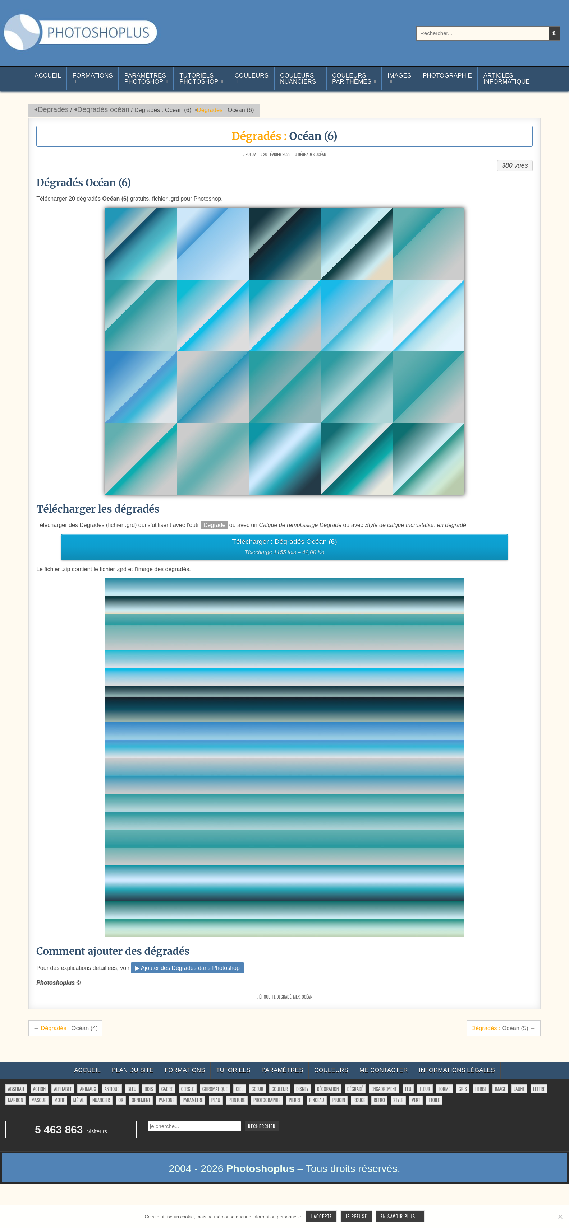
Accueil (48, 78)
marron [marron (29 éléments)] (15, 1099)
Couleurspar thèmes (351, 78)
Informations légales (457, 1070)
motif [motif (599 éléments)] (59, 1099)
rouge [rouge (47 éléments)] (359, 1099)
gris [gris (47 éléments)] (463, 1088)
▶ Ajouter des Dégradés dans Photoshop (187, 968)
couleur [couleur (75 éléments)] (280, 1088)
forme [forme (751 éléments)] (444, 1088)
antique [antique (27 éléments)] (111, 1088)
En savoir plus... (400, 1216)
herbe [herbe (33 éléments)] (480, 1088)
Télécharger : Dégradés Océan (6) (284, 547)
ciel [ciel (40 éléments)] (239, 1088)
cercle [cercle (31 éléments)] (187, 1088)
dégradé (283, 997)
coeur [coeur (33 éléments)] (257, 1088)
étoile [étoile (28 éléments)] (434, 1099)
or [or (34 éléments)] (120, 1099)
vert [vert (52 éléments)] (416, 1099)
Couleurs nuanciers (298, 78)
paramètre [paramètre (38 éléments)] (193, 1099)
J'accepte (321, 1216)
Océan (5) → (503, 1028)
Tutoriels (233, 1070)
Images (399, 75)
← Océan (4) (65, 1028)
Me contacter (383, 1070)
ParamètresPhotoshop (145, 78)
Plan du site (132, 1070)
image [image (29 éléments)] (500, 1088)
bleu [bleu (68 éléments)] (132, 1088)
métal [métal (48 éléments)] (78, 1099)
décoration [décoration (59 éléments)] (328, 1088)
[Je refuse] (560, 1216)
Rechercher (262, 1126)
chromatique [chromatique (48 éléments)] (215, 1088)
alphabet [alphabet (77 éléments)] (63, 1088)
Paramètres (282, 1070)
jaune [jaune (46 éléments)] (519, 1088)
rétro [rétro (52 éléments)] (379, 1099)
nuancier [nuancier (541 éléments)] (101, 1099)
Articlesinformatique (506, 78)
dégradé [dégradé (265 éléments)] (355, 1088)
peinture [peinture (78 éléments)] (237, 1099)
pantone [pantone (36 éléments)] (166, 1099)
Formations (93, 75)
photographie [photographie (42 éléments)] (266, 1099)
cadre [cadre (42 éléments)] (167, 1088)
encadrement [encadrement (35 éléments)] (383, 1088)
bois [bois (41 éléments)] (148, 1088)
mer (296, 997)
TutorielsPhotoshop (198, 78)
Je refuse (356, 1216)
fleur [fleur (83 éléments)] (424, 1088)
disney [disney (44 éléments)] (302, 1088)
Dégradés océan (103, 109)
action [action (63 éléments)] (39, 1088)
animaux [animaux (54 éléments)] (88, 1088)
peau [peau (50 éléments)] (215, 1099)
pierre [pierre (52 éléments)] (295, 1099)
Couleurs (252, 75)
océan (307, 997)
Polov (250, 154)
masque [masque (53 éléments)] (38, 1099)
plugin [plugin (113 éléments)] (338, 1099)
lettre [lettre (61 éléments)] (539, 1088)
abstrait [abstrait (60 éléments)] (16, 1088)
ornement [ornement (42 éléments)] (141, 1099)
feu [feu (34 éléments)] (408, 1088)
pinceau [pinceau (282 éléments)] (316, 1099)
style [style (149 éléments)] (398, 1099)
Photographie (447, 75)
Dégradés (53, 109)
